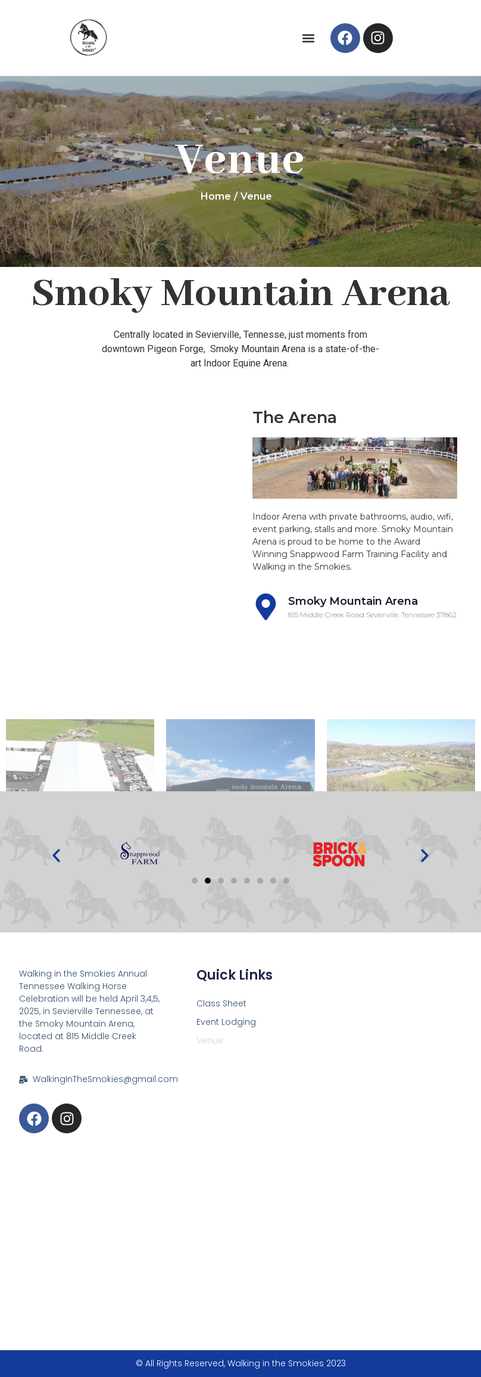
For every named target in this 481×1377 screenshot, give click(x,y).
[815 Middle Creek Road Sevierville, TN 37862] (240, 1242)
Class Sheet (221, 1003)
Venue (209, 1040)
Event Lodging (226, 1022)
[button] (308, 38)
